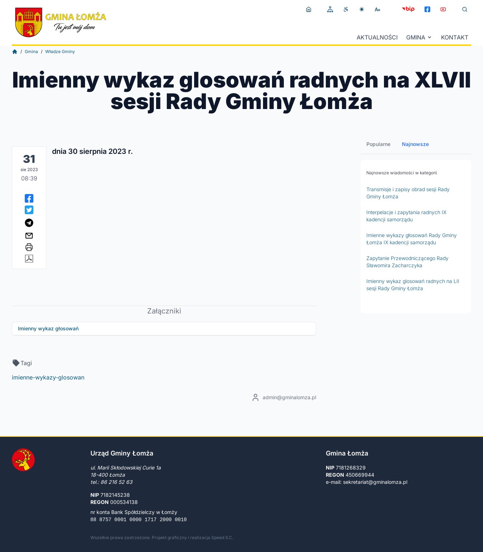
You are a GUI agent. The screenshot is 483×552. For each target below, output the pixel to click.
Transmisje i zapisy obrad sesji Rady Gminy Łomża (408, 192)
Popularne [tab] (378, 144)
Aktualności (377, 37)
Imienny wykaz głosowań (48, 328)
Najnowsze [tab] (415, 144)
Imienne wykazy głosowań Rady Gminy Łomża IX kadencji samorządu (411, 238)
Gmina (419, 37)
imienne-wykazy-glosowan (48, 377)
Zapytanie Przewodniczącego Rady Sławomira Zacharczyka (407, 261)
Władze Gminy (60, 51)
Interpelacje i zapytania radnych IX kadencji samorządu (406, 215)
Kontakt (454, 37)
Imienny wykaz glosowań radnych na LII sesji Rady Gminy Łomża (412, 284)
